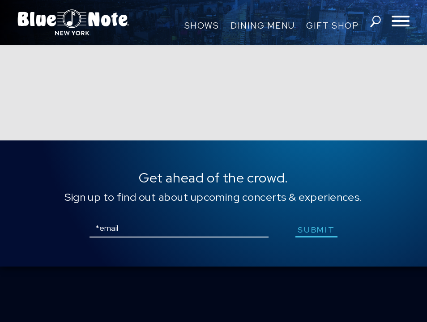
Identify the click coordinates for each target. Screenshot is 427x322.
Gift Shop (332, 25)
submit (316, 230)
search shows (375, 21)
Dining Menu (263, 25)
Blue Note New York (73, 22)
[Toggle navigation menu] (400, 21)
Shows (201, 25)
